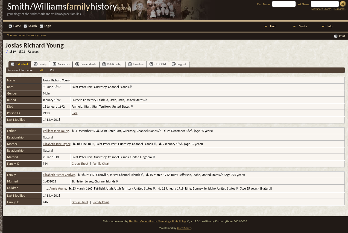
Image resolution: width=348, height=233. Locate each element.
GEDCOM (158, 64)
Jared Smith (184, 228)
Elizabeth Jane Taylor (56, 144)
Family (40, 64)
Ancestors (61, 64)
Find (273, 26)
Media (303, 26)
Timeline (136, 64)
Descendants (85, 64)
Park (74, 113)
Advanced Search (321, 9)
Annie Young (57, 188)
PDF (52, 70)
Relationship (112, 64)
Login (48, 26)
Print (342, 36)
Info (329, 26)
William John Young (56, 131)
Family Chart (101, 164)
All (41, 70)
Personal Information (21, 70)
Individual (19, 64)
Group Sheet (80, 164)
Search (32, 26)
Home (17, 26)
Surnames (339, 9)
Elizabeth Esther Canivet (59, 175)
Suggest (179, 64)
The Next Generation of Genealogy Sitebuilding (157, 221)
